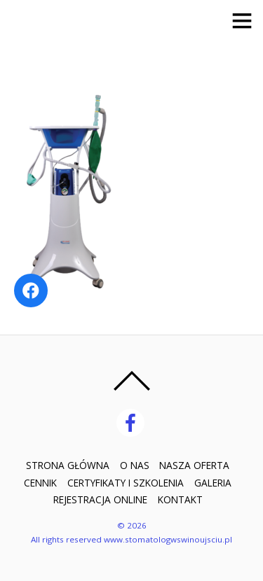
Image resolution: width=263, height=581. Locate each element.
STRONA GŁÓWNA (67, 465)
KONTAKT (180, 499)
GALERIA (212, 482)
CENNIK (40, 482)
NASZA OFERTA (194, 465)
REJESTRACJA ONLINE (100, 499)
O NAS (134, 465)
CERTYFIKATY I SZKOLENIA (125, 482)
